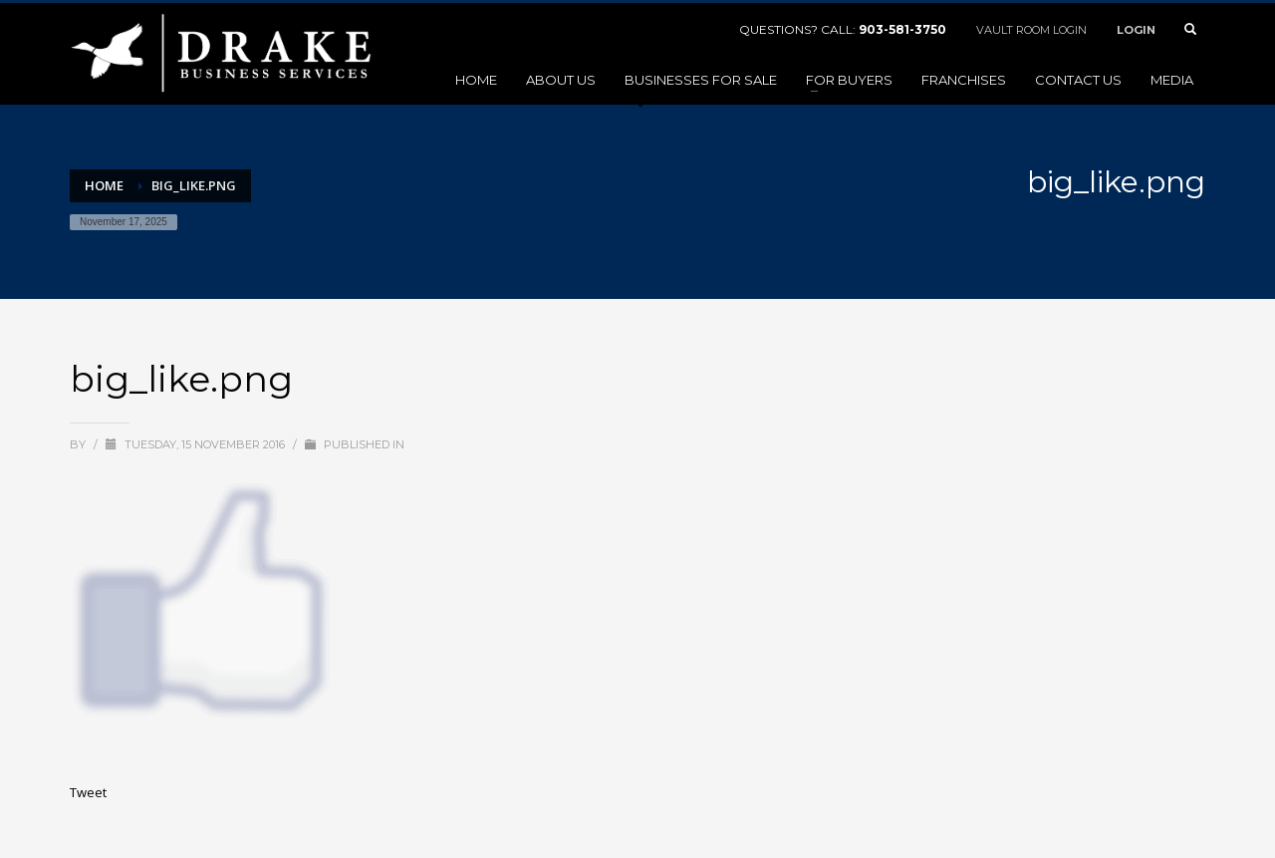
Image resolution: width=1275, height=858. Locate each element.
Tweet (88, 792)
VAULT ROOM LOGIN (1031, 30)
